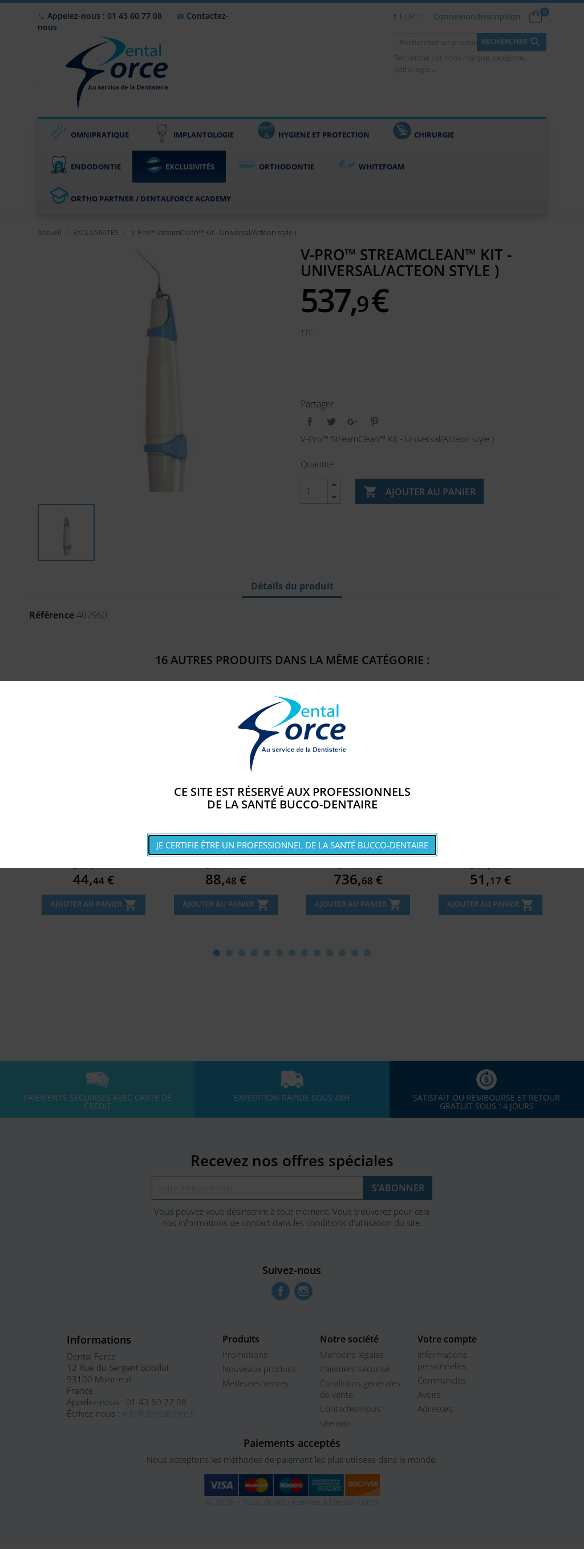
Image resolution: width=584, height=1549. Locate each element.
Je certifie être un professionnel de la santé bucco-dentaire (292, 845)
